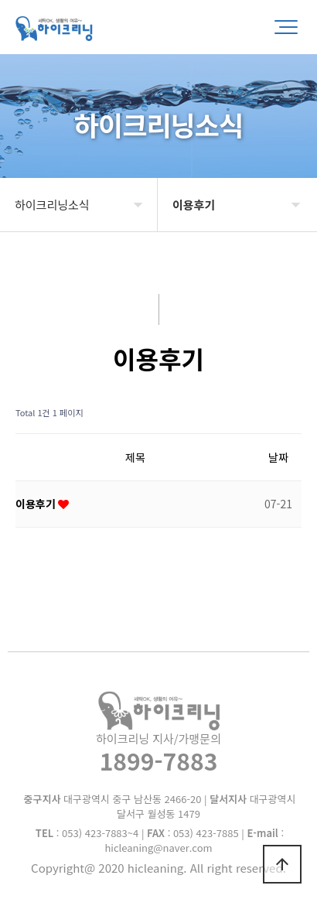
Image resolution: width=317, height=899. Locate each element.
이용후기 (36, 503)
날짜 (278, 457)
